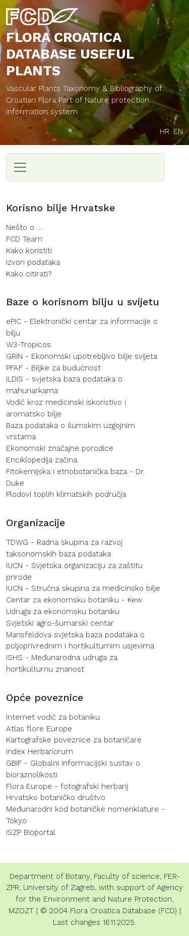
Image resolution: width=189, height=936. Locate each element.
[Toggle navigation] (20, 167)
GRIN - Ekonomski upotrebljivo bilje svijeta (81, 356)
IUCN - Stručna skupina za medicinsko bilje (83, 588)
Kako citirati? (29, 273)
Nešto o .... (24, 227)
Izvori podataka (33, 262)
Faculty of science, (127, 876)
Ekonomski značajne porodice (59, 448)
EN (178, 131)
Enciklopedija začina (41, 459)
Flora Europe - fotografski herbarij (67, 786)
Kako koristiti (29, 250)
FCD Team (24, 239)
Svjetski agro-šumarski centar (60, 623)
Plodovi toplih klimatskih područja (66, 494)
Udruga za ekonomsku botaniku (62, 611)
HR (164, 131)
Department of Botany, (50, 876)
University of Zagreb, (59, 887)
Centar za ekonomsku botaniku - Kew (74, 599)
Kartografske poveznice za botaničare (74, 739)
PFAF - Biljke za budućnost (53, 367)
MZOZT (21, 910)
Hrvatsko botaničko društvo (55, 797)
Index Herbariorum (39, 751)
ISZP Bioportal (30, 832)
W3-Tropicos (28, 344)
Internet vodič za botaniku (53, 717)
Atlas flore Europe (39, 728)
